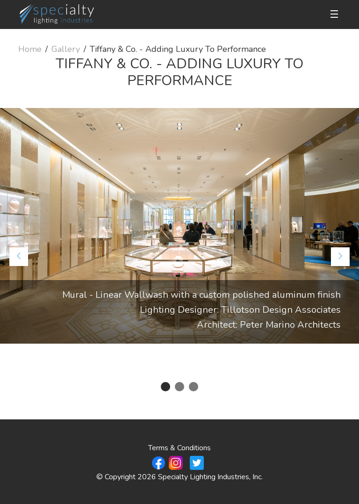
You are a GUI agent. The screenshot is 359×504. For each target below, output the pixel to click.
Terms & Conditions (179, 448)
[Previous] (18, 256)
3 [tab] (193, 386)
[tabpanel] (179, 225)
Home (30, 49)
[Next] (340, 256)
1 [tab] (165, 386)
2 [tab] (179, 386)
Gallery (65, 49)
